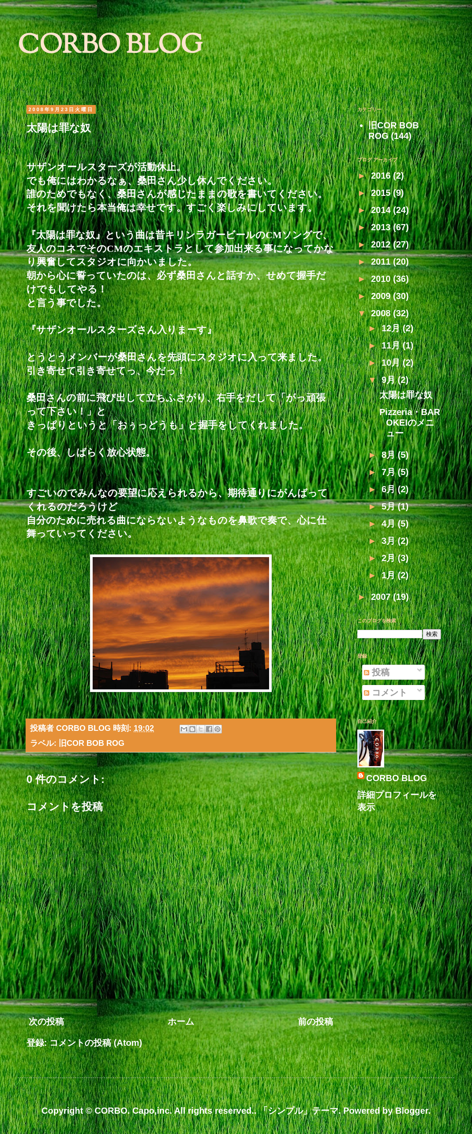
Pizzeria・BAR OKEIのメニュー (414, 422)
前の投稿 (315, 1021)
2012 (382, 244)
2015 (382, 193)
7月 (390, 472)
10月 (392, 362)
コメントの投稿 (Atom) (95, 1043)
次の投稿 (46, 1021)
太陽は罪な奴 (405, 395)
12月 (392, 328)
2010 (382, 279)
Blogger (411, 1110)
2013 (382, 227)
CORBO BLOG (110, 46)
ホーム (181, 1021)
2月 (390, 558)
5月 (390, 506)
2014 (382, 210)
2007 (382, 597)
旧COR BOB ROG (91, 743)
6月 (390, 489)
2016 (382, 175)
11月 (392, 345)
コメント (385, 692)
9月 (390, 380)
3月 (390, 541)
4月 (390, 523)
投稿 (377, 672)
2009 (382, 296)
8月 (390, 455)
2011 (382, 261)
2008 (382, 313)
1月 (390, 575)
